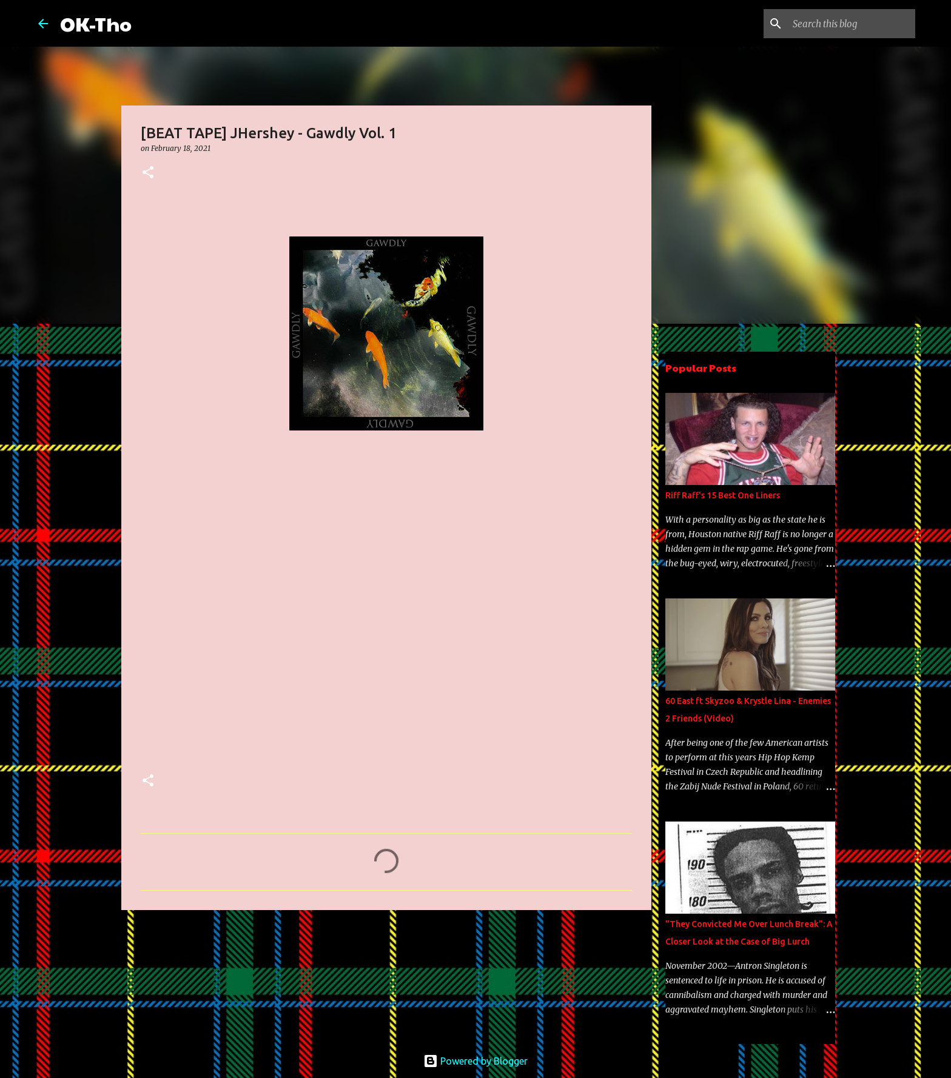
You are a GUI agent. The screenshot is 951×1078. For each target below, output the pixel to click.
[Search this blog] (851, 23)
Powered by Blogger (475, 1061)
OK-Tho (96, 23)
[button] (148, 173)
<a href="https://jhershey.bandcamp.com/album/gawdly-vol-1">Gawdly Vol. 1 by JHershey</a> (247, 611)
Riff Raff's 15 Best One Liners (722, 495)
